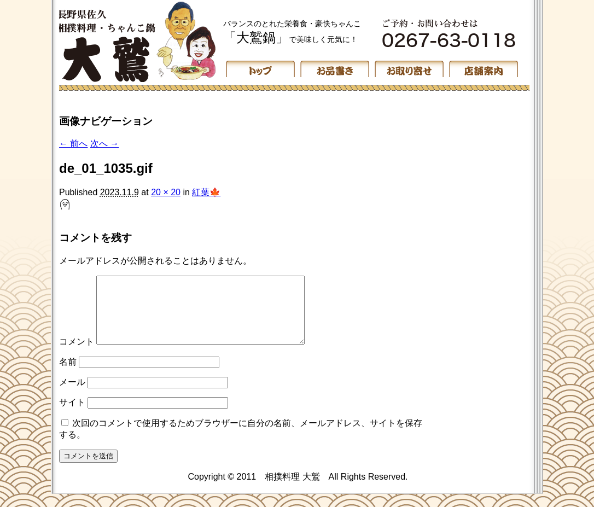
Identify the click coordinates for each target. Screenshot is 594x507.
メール (72, 395)
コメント (76, 354)
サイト (72, 415)
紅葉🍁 (206, 192)
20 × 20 (165, 192)
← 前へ (73, 143)
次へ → (104, 143)
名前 (68, 375)
